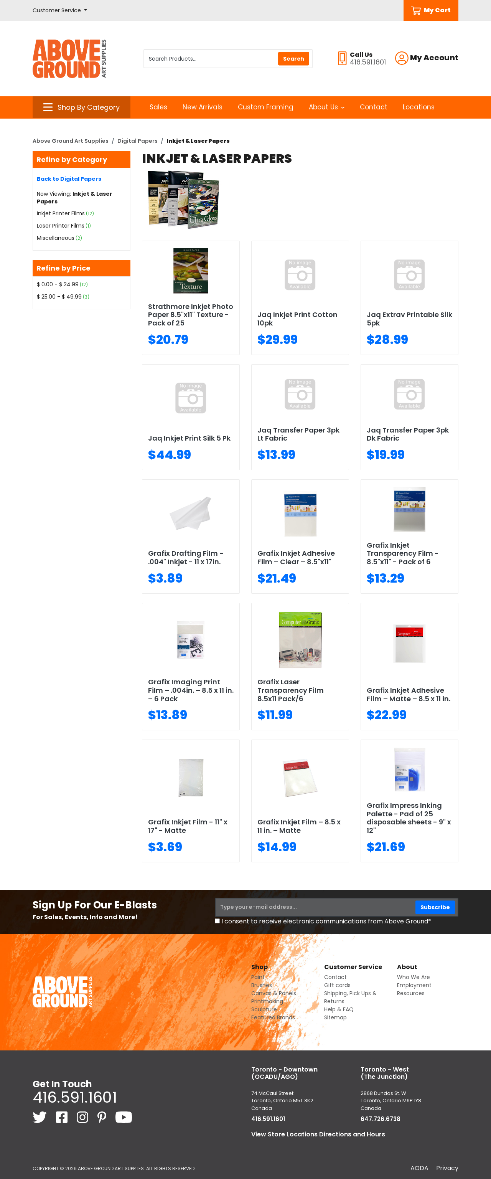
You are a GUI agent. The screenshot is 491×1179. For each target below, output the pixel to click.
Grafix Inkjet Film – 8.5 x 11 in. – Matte (299, 826)
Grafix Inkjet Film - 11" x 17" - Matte (187, 826)
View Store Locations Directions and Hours (318, 1134)
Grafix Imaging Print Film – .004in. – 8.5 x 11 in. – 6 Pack (191, 690)
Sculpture (264, 1009)
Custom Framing (265, 107)
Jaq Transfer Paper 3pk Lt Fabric (298, 434)
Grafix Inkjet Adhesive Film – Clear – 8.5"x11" (296, 557)
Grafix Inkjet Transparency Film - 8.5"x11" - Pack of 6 (403, 553)
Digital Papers (137, 141)
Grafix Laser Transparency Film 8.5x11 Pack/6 (290, 690)
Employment (414, 985)
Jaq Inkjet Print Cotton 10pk (297, 319)
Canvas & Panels (273, 993)
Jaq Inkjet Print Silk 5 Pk (189, 438)
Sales (158, 107)
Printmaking (267, 1001)
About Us (326, 107)
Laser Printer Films (60, 226)
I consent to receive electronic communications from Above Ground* (326, 921)
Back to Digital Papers (69, 179)
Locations (419, 107)
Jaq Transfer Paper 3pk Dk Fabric (408, 434)
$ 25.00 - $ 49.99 (59, 297)
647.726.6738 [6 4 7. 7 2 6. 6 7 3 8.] (380, 1119)
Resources (411, 993)
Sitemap (335, 1017)
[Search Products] (228, 58)
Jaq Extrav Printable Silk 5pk (409, 319)
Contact (373, 107)
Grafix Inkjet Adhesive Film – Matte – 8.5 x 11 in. (408, 694)
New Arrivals (202, 107)
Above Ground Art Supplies (71, 141)
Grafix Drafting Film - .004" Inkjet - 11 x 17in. (186, 557)
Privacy (447, 1168)
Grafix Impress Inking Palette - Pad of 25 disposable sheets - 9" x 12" (409, 818)
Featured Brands (273, 1017)
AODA (419, 1168)
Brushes (261, 985)
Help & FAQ (339, 1009)
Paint (258, 977)
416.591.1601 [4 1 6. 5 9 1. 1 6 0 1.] (75, 1097)
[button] (60, 11)
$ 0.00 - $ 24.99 (58, 284)
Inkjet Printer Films (61, 213)
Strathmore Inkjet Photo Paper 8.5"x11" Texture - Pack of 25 (190, 315)
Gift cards (337, 985)
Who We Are (413, 977)
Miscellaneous (55, 238)
